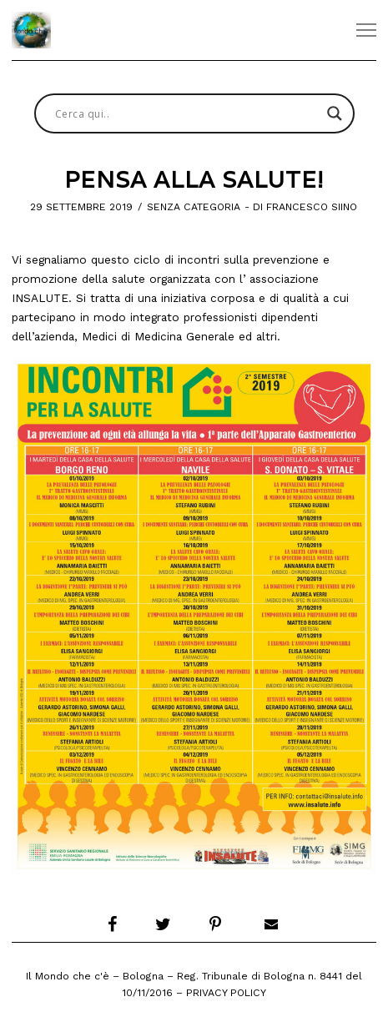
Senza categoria (193, 207)
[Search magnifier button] (334, 113)
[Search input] (187, 113)
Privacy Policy (226, 993)
